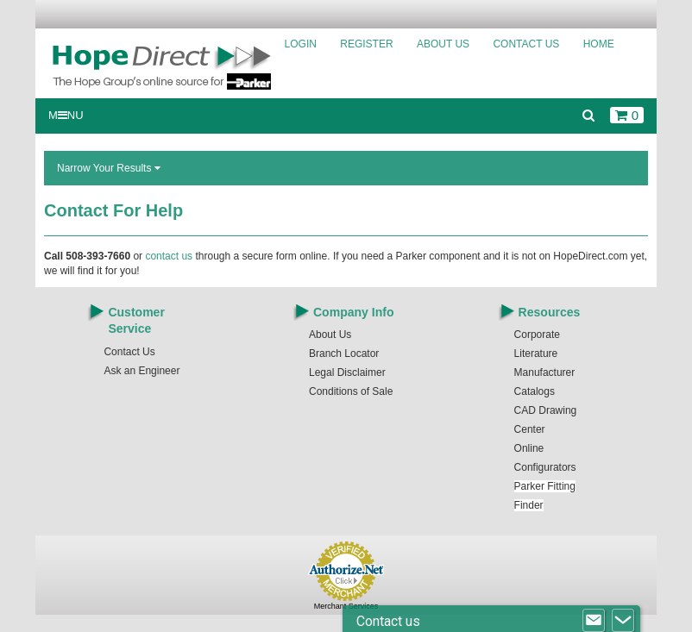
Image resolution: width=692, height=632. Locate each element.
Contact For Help (113, 210)
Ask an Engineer (141, 371)
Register (366, 44)
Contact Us (526, 44)
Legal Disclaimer (347, 372)
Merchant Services (346, 606)
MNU (66, 115)
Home (598, 44)
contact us (168, 256)
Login (301, 44)
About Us (443, 44)
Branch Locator (344, 353)
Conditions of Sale (351, 391)
